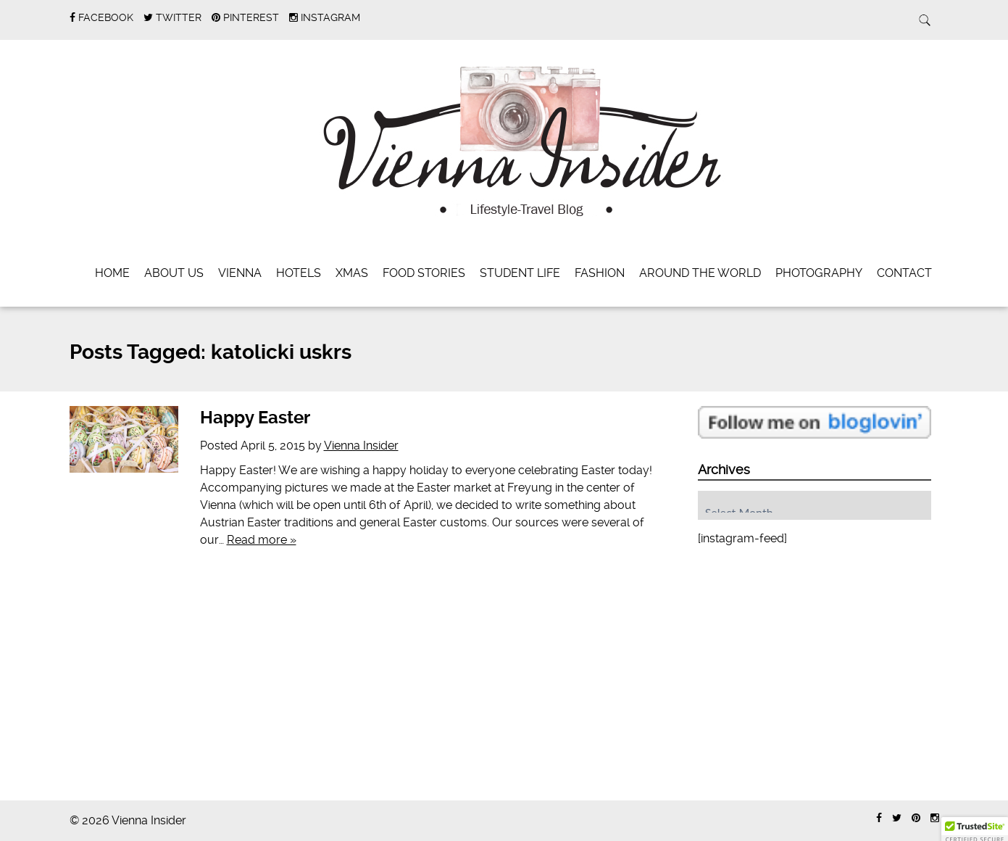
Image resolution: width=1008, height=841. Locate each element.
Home (112, 273)
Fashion (600, 273)
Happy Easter (255, 417)
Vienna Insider (361, 445)
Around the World (700, 273)
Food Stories (424, 273)
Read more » (261, 540)
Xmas (352, 273)
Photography (818, 273)
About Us (174, 273)
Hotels (298, 273)
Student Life (520, 273)
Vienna (240, 273)
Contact (904, 273)
